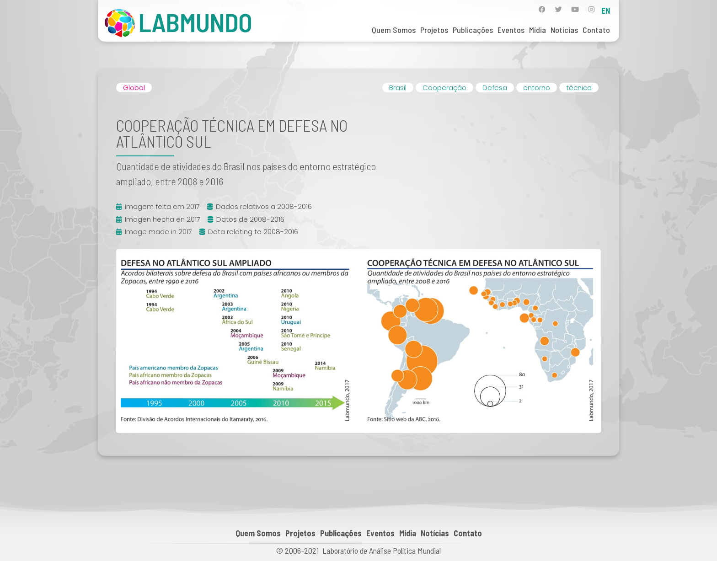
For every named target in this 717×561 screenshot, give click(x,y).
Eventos (511, 30)
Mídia (537, 30)
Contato (596, 30)
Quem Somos (394, 30)
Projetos (434, 30)
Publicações (473, 30)
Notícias (564, 30)
